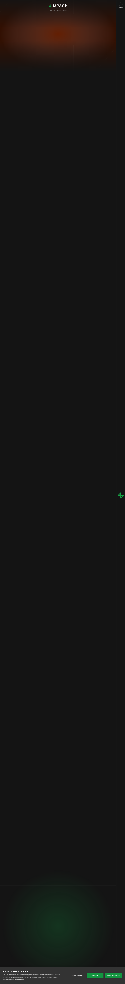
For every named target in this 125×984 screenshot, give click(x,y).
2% (56, 88)
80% (53, 409)
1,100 (44, 256)
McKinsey (71, 271)
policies (55, 404)
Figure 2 (38, 380)
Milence (58, 310)
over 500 (61, 266)
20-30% (38, 200)
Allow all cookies (113, 975)
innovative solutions (67, 478)
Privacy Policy (28, 958)
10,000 (40, 150)
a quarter (52, 90)
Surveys (73, 462)
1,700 (77, 166)
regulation (39, 202)
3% (76, 150)
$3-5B (69, 184)
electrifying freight (67, 103)
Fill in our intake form (55, 962)
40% (51, 546)
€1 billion (40, 304)
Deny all (95, 975)
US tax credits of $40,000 (64, 405)
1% (67, 167)
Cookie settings (77, 975)
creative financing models (59, 418)
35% (67, 395)
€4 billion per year (68, 537)
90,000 (47, 125)
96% (52, 97)
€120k (61, 363)
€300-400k (41, 363)
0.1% (43, 99)
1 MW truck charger (53, 445)
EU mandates (61, 193)
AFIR (53, 299)
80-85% (42, 286)
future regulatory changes (52, 412)
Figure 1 (38, 323)
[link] (56, 962)
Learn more (19, 980)
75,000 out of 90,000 (50, 142)
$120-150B (74, 178)
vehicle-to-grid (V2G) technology (58, 520)
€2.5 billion (75, 304)
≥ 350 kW (75, 256)
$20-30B (51, 187)
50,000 (40, 260)
